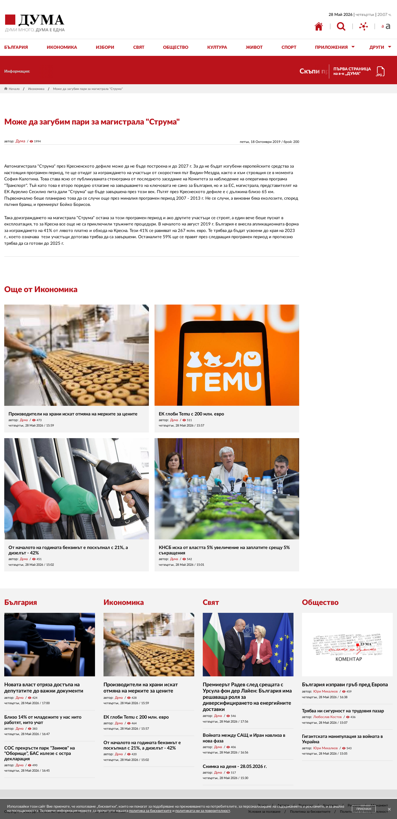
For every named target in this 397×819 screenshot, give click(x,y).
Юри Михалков (325, 691)
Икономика (36, 88)
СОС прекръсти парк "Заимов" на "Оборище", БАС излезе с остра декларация (39, 753)
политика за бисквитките (150, 811)
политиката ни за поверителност (202, 811)
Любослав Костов (327, 717)
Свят (211, 602)
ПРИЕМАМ (363, 809)
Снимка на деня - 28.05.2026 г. (235, 766)
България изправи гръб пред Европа (345, 684)
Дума (20, 141)
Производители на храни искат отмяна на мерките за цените (73, 414)
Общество (320, 602)
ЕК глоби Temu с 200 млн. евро (191, 414)
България (20, 602)
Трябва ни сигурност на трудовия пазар (343, 711)
